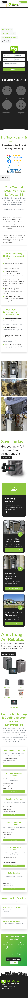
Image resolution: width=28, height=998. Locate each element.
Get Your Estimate (14, 581)
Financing (6, 41)
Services (9, 37)
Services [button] (7, 30)
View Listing (17, 167)
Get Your (13, 952)
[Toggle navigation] (4, 5)
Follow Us (17, 162)
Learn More (14, 758)
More (6, 450)
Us (14, 70)
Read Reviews (17, 157)
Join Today (14, 616)
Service (8, 647)
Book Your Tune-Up (14, 542)
